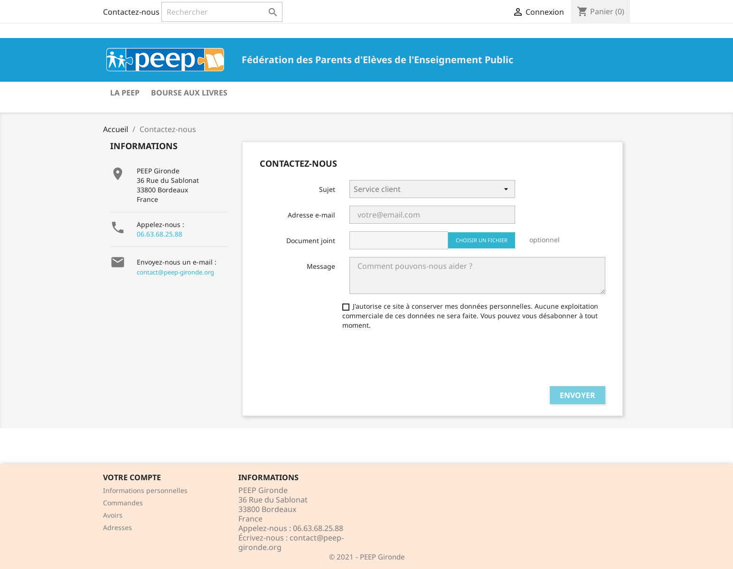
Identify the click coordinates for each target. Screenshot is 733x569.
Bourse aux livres (189, 92)
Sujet (327, 189)
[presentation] (421, 360)
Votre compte (132, 477)
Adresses (117, 527)
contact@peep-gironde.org (175, 272)
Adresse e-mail (311, 214)
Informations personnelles (145, 490)
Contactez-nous (131, 12)
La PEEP (125, 92)
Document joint (310, 240)
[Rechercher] (221, 12)
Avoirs (112, 515)
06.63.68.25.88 (159, 233)
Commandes (123, 502)
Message (321, 266)
